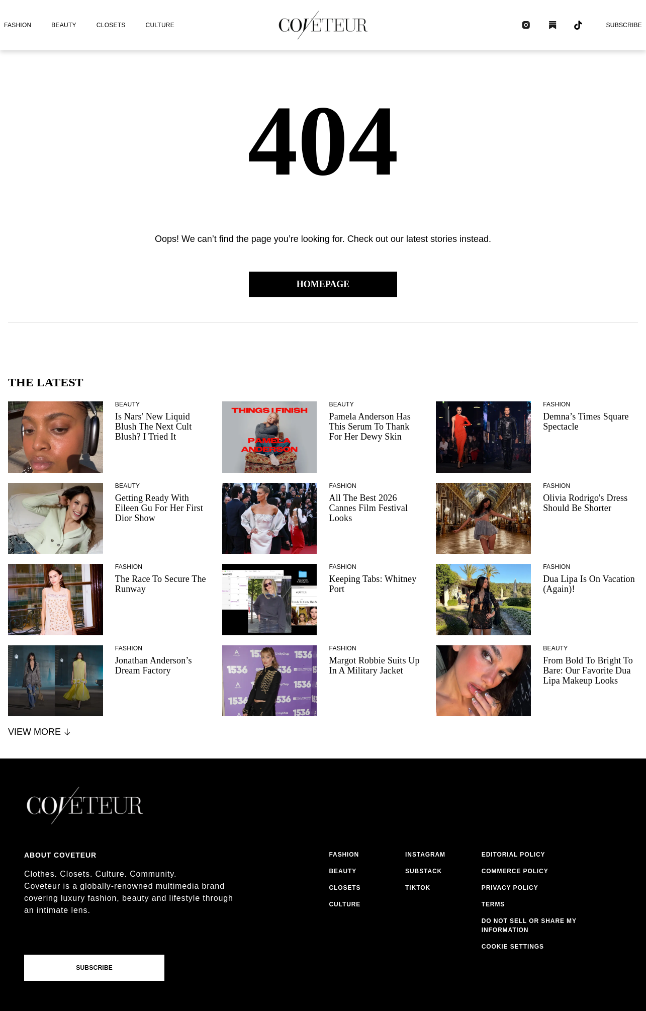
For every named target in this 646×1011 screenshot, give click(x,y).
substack (423, 871)
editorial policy (513, 854)
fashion (17, 25)
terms (493, 904)
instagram (425, 854)
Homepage (323, 284)
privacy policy (510, 887)
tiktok (417, 887)
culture (160, 25)
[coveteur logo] (323, 25)
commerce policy (515, 871)
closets (111, 25)
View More (40, 731)
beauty (63, 25)
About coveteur (60, 855)
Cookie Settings (513, 946)
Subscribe (624, 25)
